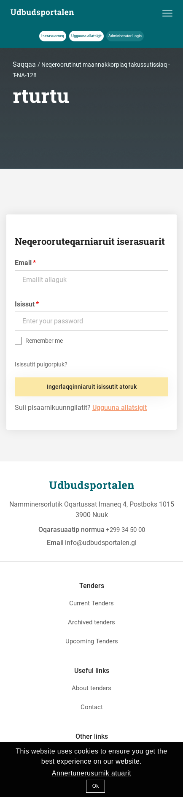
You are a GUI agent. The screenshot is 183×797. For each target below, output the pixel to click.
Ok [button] (95, 786)
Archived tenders (91, 622)
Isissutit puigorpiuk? (41, 364)
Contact (92, 707)
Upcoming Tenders (91, 641)
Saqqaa (25, 64)
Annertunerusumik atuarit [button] (91, 773)
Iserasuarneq (52, 36)
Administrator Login (125, 36)
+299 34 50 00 (125, 530)
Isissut (25, 304)
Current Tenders (91, 603)
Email (23, 263)
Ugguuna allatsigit (86, 36)
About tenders (91, 688)
